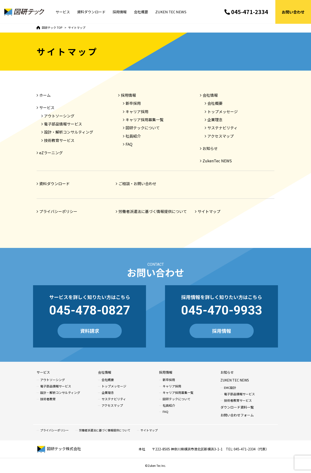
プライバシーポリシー (58, 211)
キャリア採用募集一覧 (145, 119)
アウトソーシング (59, 115)
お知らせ (210, 148)
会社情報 (210, 95)
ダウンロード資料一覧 (237, 407)
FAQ (129, 144)
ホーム (45, 95)
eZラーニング (51, 152)
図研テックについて (143, 127)
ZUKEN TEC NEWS (171, 12)
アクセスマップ (220, 136)
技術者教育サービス (238, 401)
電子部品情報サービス (63, 123)
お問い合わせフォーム (237, 415)
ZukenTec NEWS (217, 160)
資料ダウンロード (91, 12)
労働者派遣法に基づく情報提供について (152, 211)
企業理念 (215, 119)
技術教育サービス (59, 140)
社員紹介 (133, 136)
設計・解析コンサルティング (68, 132)
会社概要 (141, 12)
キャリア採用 (137, 111)
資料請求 (89, 330)
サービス (63, 12)
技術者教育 (48, 399)
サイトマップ (209, 211)
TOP (50, 27)
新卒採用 (133, 103)
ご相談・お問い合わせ (137, 183)
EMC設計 (230, 388)
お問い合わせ (293, 12)
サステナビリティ (222, 127)
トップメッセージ (222, 111)
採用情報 (120, 12)
